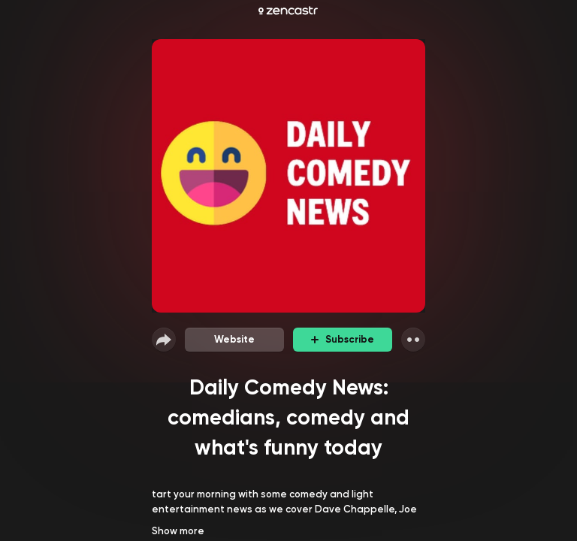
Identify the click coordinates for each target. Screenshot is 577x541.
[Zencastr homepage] (288, 10)
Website (234, 339)
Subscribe (342, 339)
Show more (178, 530)
